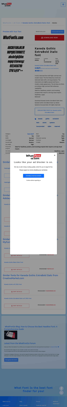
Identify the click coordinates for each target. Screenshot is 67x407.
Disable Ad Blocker (33, 176)
